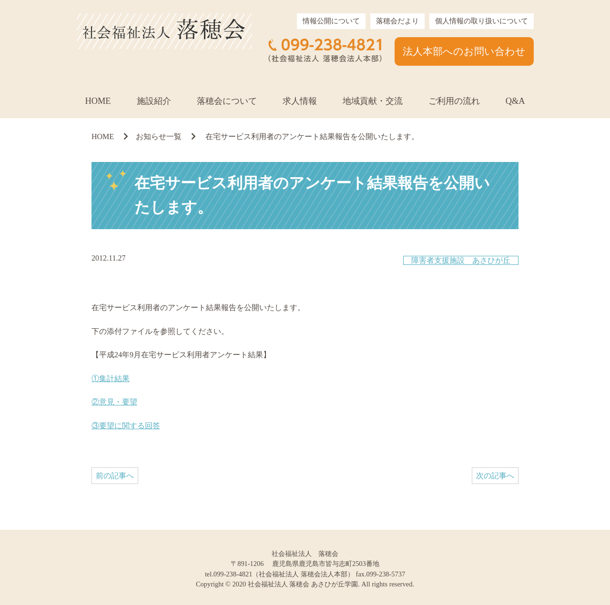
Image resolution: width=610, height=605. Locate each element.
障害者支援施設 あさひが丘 (460, 260)
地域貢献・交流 (373, 101)
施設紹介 (154, 101)
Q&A (515, 101)
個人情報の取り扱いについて (481, 21)
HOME (98, 101)
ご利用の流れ (454, 101)
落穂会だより (397, 21)
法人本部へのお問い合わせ (464, 51)
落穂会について (227, 101)
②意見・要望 (114, 402)
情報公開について (331, 21)
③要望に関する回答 (126, 426)
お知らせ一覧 (159, 136)
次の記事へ (495, 476)
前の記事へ (115, 476)
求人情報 (300, 101)
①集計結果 (111, 378)
